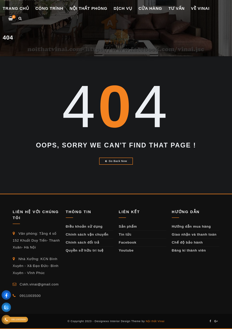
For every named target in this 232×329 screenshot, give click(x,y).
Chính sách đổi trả (83, 242)
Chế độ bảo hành (187, 242)
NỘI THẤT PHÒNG (88, 8)
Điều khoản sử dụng (84, 226)
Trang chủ (16, 8)
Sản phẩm (128, 226)
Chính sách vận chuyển (87, 234)
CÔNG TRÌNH (49, 8)
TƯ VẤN (176, 8)
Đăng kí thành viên (189, 250)
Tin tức (125, 234)
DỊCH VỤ (123, 8)
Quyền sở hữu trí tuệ (85, 250)
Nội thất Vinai (155, 321)
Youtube (126, 250)
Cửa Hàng (150, 8)
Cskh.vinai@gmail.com (36, 284)
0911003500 (27, 296)
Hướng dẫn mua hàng (191, 226)
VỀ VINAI (200, 8)
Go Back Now (116, 161)
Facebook (127, 242)
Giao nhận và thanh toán (194, 234)
